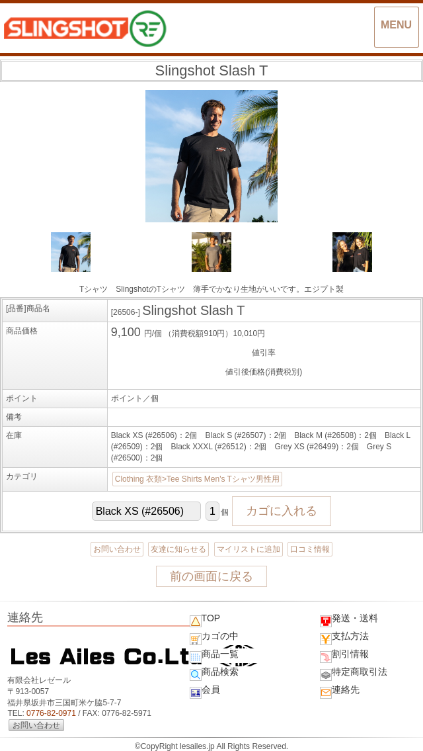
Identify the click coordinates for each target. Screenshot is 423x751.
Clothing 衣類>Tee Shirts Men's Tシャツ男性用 (197, 479)
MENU (396, 24)
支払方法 (344, 638)
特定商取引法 (353, 673)
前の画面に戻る (211, 576)
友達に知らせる (178, 549)
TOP (205, 620)
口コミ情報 (310, 549)
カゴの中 (214, 638)
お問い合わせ (117, 549)
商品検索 (214, 673)
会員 (205, 691)
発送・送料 (349, 620)
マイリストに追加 (248, 549)
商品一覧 (214, 655)
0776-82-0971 (51, 713)
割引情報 (344, 655)
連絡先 (340, 691)
